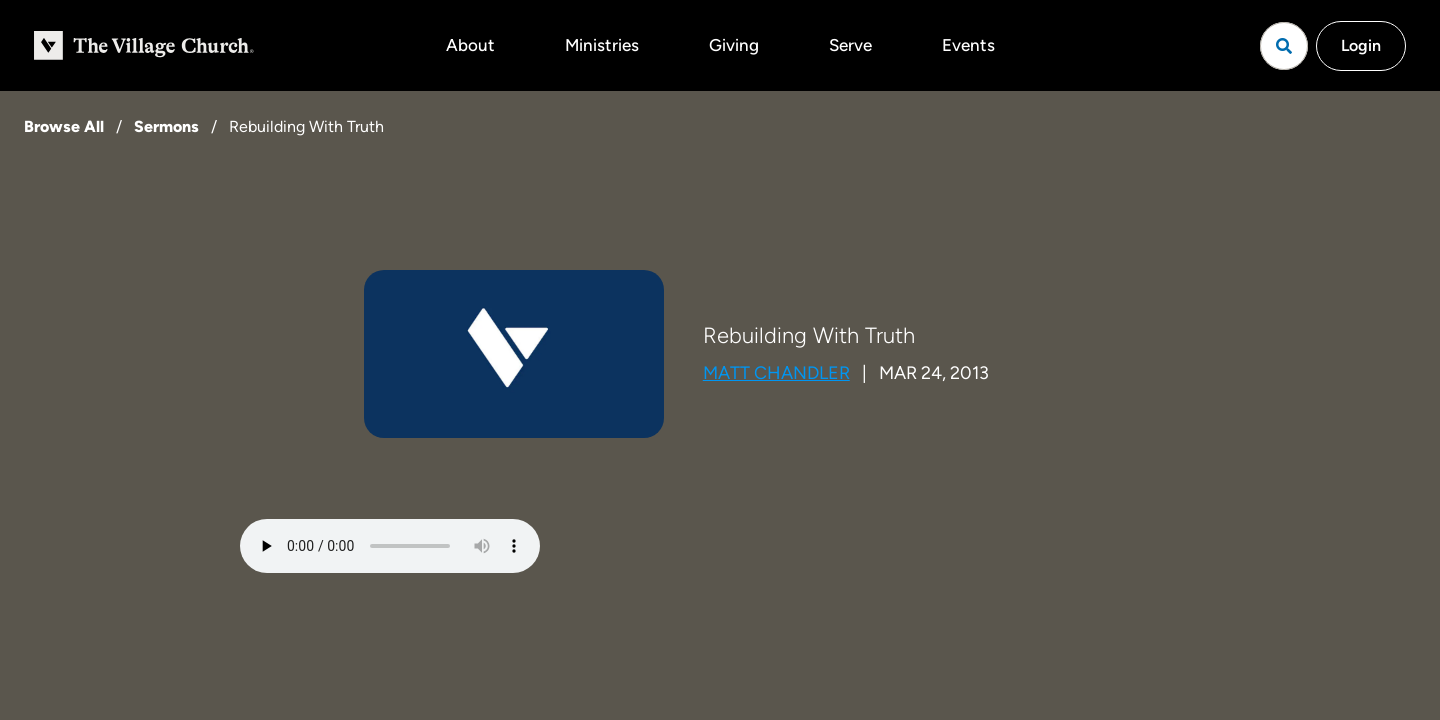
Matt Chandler (776, 373)
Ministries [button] (602, 45)
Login (1361, 45)
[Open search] (1284, 46)
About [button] (470, 45)
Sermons (166, 126)
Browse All (64, 126)
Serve (850, 45)
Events (968, 45)
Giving (734, 45)
